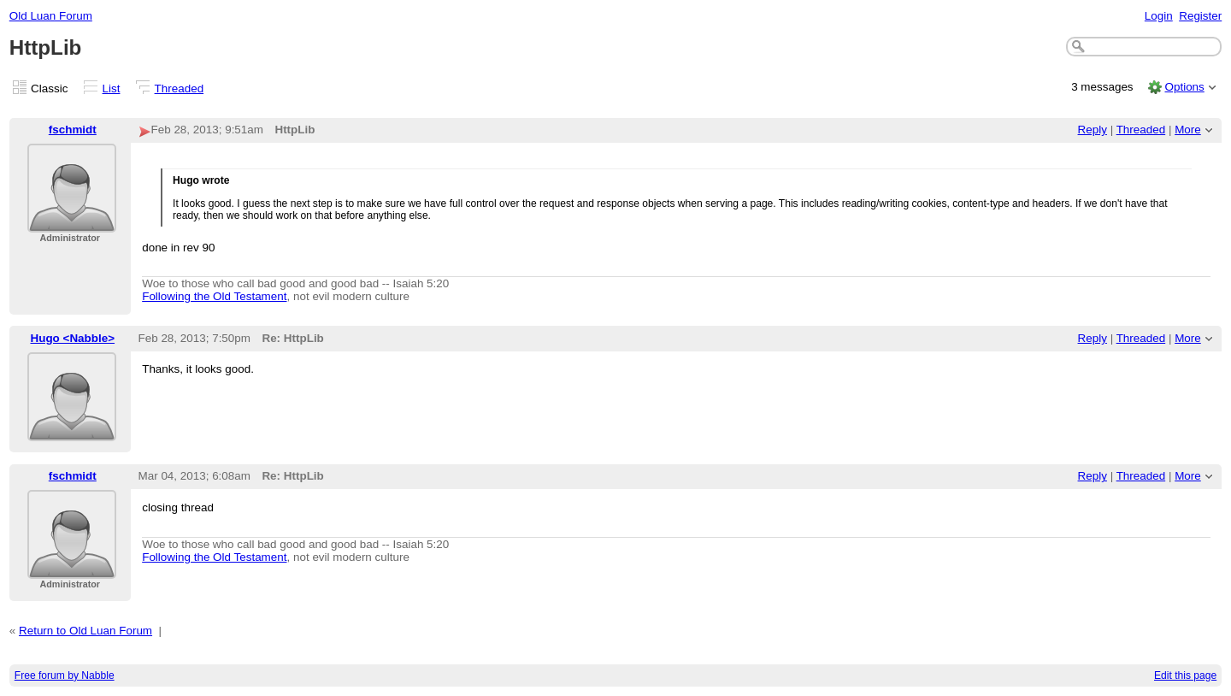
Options (1184, 86)
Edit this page (1185, 675)
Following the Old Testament (214, 296)
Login (1159, 15)
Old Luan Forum (50, 15)
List (112, 88)
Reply (1092, 129)
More (1188, 129)
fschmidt (73, 129)
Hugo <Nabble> (73, 338)
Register (1200, 15)
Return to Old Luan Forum (85, 630)
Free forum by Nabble (65, 675)
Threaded (179, 88)
